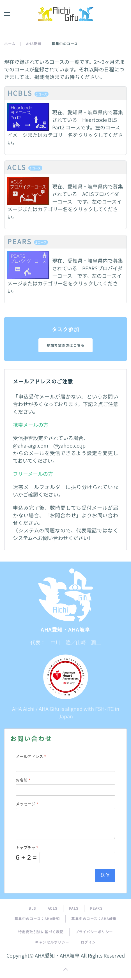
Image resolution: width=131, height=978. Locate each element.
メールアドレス (31, 756)
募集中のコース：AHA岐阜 (94, 918)
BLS (32, 908)
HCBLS (28, 93)
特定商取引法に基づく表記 (41, 932)
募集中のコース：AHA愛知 (37, 918)
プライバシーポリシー (94, 932)
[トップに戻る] (66, 14)
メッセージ (27, 804)
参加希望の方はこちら (65, 345)
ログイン (88, 942)
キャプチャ (27, 848)
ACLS (24, 167)
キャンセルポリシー (52, 942)
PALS (74, 908)
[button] (7, 14)
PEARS (27, 241)
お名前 (23, 780)
